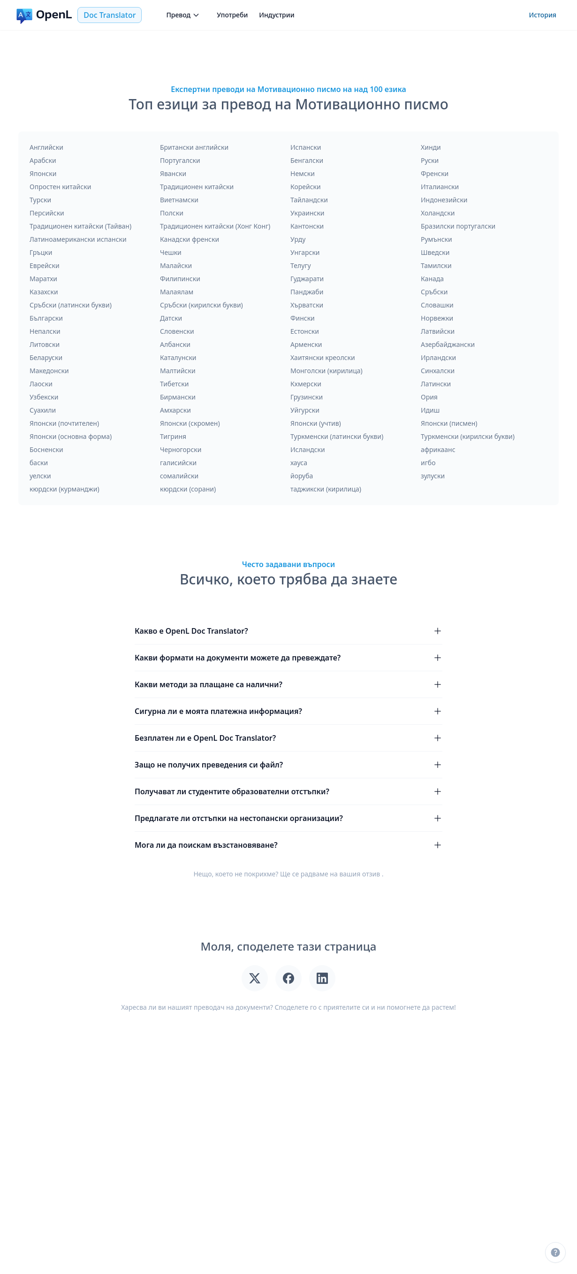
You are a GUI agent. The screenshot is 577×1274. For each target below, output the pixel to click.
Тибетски (174, 383)
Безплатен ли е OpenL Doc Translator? (288, 738)
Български (46, 318)
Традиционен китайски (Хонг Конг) (215, 226)
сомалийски (179, 475)
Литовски (45, 344)
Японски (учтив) (315, 423)
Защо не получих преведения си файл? (288, 765)
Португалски (180, 160)
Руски (430, 160)
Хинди (431, 147)
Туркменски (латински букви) (336, 436)
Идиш (430, 410)
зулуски (433, 475)
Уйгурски (304, 410)
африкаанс (438, 449)
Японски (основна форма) (71, 436)
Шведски (435, 252)
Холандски (438, 212)
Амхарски (175, 410)
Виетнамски (179, 199)
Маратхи (43, 278)
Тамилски (436, 265)
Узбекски (44, 396)
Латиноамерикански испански (78, 239)
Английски (46, 147)
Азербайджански (448, 344)
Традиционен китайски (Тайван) (80, 226)
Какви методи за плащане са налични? (288, 684)
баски (39, 462)
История (542, 14)
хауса (298, 462)
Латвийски (438, 331)
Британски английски (194, 147)
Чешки (171, 252)
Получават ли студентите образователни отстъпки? (288, 791)
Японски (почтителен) (64, 423)
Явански (173, 173)
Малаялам (176, 291)
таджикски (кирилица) (325, 488)
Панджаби (306, 291)
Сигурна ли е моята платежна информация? (288, 711)
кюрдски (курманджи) (64, 488)
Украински (307, 212)
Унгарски (305, 252)
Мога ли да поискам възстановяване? (288, 845)
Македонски (49, 370)
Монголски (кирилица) (326, 370)
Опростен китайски (60, 186)
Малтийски (178, 370)
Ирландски (438, 357)
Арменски (306, 344)
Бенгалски (306, 160)
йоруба (301, 475)
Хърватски (306, 304)
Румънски (436, 239)
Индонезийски (444, 199)
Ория (429, 396)
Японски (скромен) (190, 423)
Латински (436, 383)
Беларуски (46, 357)
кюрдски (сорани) (188, 488)
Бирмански (178, 396)
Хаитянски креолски (322, 357)
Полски (171, 212)
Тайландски (309, 199)
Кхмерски (305, 383)
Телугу (300, 265)
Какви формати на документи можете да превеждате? (288, 657)
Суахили (43, 410)
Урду (297, 239)
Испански (305, 147)
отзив (371, 873)
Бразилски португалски (458, 226)
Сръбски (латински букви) (71, 304)
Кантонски (307, 226)
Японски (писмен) (449, 423)
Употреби (232, 14)
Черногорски (180, 449)
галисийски (178, 462)
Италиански (440, 186)
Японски (43, 173)
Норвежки (437, 318)
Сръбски (434, 291)
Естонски (304, 331)
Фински (302, 318)
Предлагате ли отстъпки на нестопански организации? (288, 818)
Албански (175, 344)
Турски (40, 199)
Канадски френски (189, 239)
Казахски (44, 291)
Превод (183, 14)
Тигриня (173, 436)
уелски (40, 475)
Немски (302, 173)
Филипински (180, 278)
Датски (171, 318)
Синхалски (438, 370)
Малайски (176, 265)
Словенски (177, 331)
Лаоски (41, 383)
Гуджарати (307, 278)
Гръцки (41, 252)
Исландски (307, 449)
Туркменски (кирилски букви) (468, 436)
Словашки (437, 304)
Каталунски (178, 357)
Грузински (306, 396)
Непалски (45, 331)
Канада (432, 278)
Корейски (305, 186)
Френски (434, 173)
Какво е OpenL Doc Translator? (288, 631)
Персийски (47, 212)
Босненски (46, 449)
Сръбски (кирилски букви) (201, 304)
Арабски (43, 160)
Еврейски (45, 265)
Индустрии (276, 14)
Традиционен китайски (197, 186)
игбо (428, 462)
